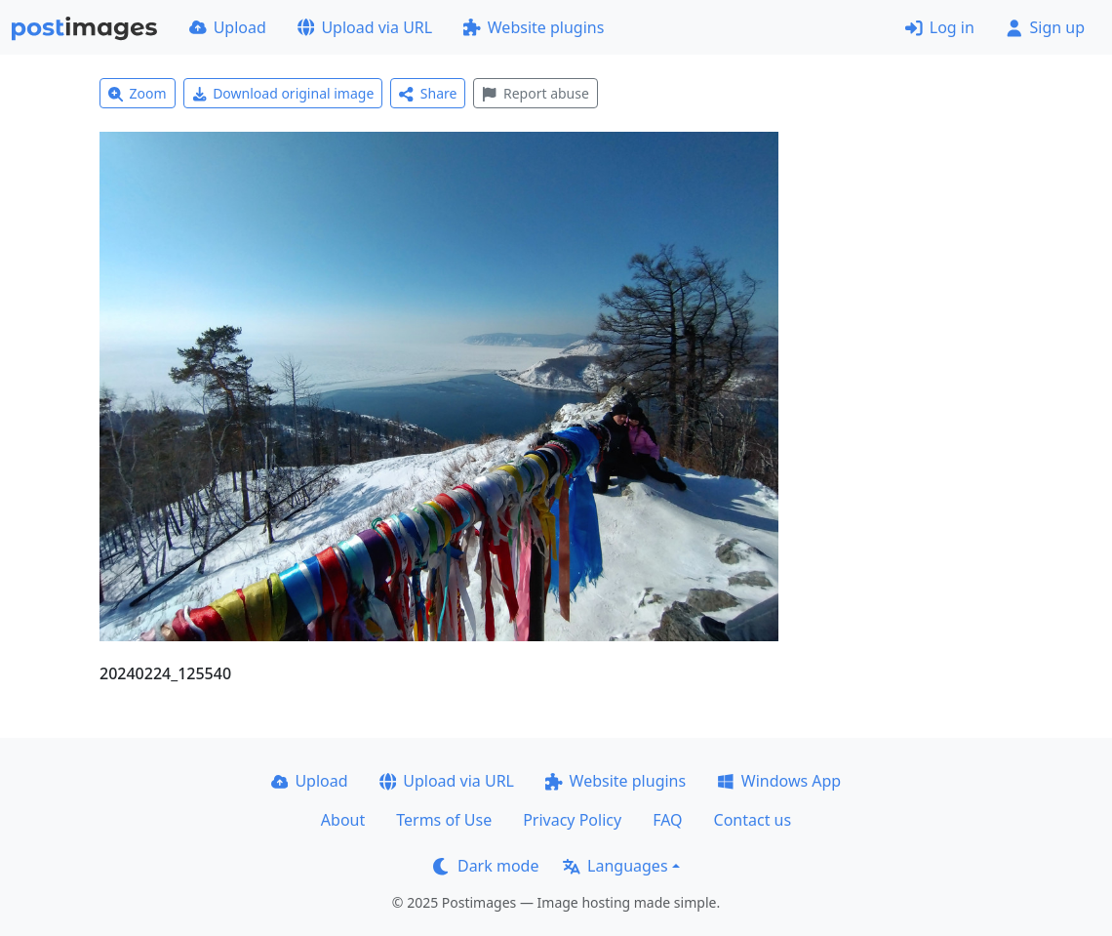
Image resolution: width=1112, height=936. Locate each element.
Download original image (283, 93)
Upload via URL (365, 27)
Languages (615, 865)
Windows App (779, 781)
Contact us (753, 820)
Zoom (137, 93)
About (343, 820)
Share (428, 93)
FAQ (667, 820)
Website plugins (533, 27)
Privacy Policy (572, 820)
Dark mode (485, 865)
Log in (939, 27)
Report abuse (535, 93)
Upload (227, 27)
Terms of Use (444, 820)
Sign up (1045, 27)
